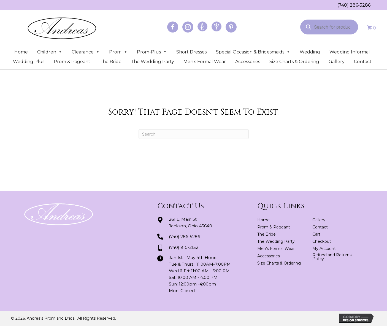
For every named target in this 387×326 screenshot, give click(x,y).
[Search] (194, 134)
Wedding (310, 52)
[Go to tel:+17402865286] (334, 5)
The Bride (110, 61)
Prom (118, 52)
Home (21, 52)
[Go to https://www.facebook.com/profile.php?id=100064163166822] (172, 27)
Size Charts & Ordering (294, 61)
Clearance (86, 52)
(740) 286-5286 (353, 5)
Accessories (247, 61)
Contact (363, 61)
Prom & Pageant (72, 61)
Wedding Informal (349, 52)
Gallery (337, 61)
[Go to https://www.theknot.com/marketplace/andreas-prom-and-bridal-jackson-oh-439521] (202, 26)
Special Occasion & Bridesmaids (253, 52)
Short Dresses (191, 52)
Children (49, 52)
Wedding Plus (28, 61)
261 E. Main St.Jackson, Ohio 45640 (190, 222)
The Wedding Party (152, 61)
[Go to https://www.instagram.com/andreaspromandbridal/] (187, 27)
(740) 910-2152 (183, 247)
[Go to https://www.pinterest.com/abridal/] (231, 27)
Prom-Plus (152, 52)
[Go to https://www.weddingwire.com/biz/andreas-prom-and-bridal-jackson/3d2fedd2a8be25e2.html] (216, 26)
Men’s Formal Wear (204, 61)
